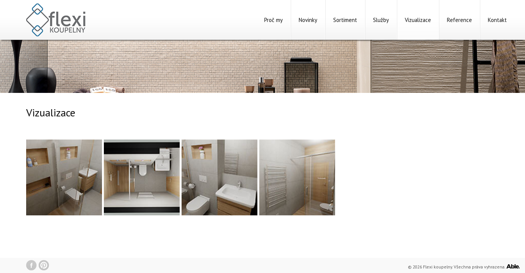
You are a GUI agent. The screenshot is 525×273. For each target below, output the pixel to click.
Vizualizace (418, 20)
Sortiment (345, 20)
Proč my (273, 20)
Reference (459, 20)
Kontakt (497, 20)
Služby (381, 20)
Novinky (308, 20)
